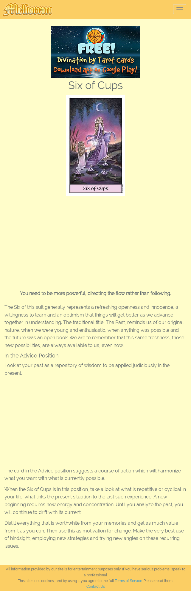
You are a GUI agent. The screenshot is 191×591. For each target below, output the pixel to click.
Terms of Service (128, 581)
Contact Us (95, 586)
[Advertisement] (95, 241)
